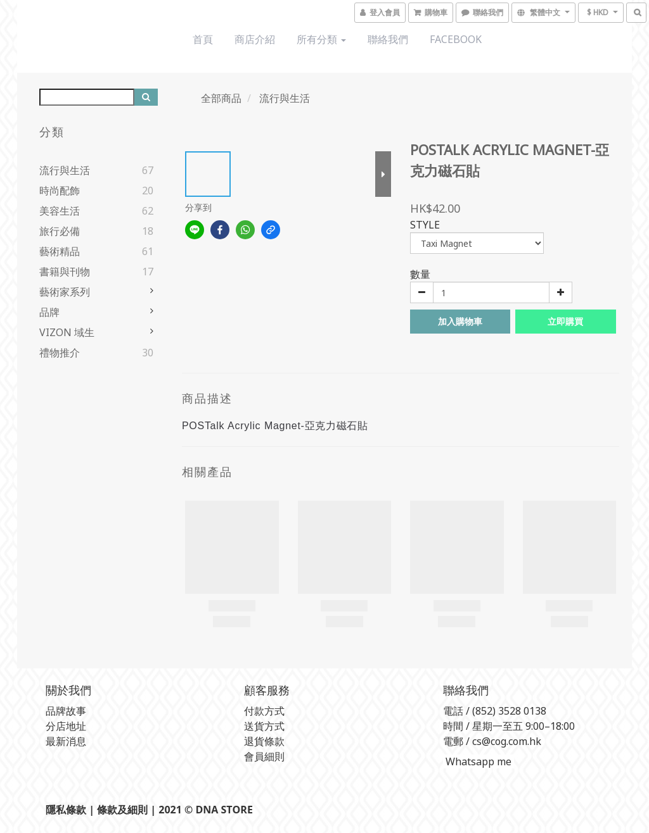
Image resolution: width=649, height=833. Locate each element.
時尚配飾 (59, 190)
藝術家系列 (64, 292)
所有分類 (321, 39)
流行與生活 (64, 170)
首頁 (203, 39)
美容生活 (59, 211)
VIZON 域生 (66, 332)
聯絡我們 (388, 39)
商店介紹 (255, 39)
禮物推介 (59, 353)
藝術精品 (59, 251)
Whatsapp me (477, 761)
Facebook (456, 39)
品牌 (49, 312)
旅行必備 (59, 231)
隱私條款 (66, 810)
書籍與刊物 (64, 272)
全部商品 (221, 98)
